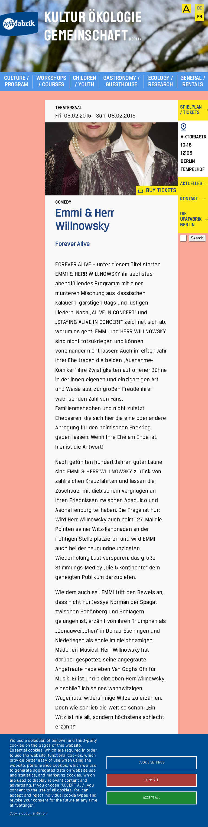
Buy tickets (157, 190)
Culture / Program (16, 81)
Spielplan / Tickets (191, 110)
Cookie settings (151, 762)
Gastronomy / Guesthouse (121, 81)
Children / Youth (84, 81)
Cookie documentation (28, 813)
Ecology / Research (160, 81)
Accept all (151, 798)
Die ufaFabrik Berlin (191, 219)
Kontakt (189, 199)
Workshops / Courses (51, 81)
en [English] (199, 17)
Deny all (152, 780)
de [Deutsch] (199, 8)
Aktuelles (191, 184)
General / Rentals (192, 81)
